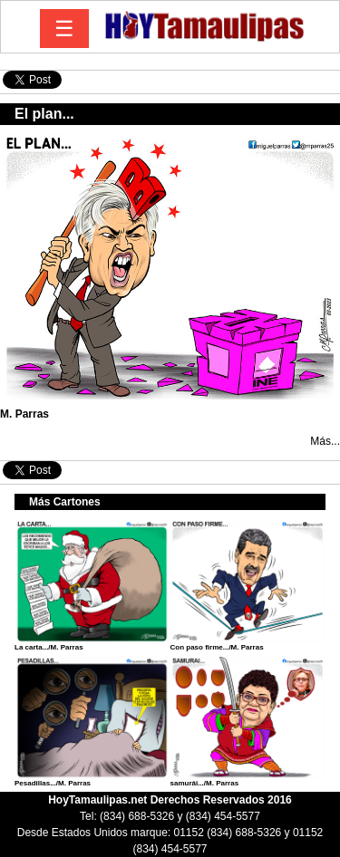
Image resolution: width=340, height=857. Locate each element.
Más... (325, 441)
